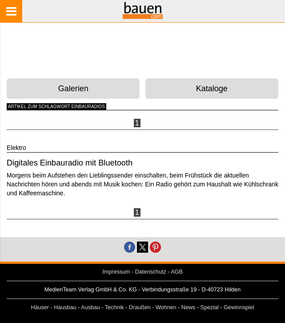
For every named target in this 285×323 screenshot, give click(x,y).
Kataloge (212, 88)
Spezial (210, 307)
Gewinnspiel (239, 307)
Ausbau (90, 307)
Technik (114, 307)
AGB (177, 272)
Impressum (116, 272)
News (188, 307)
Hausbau (65, 307)
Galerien (73, 88)
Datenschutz (150, 272)
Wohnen (166, 307)
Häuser (40, 307)
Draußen (140, 307)
